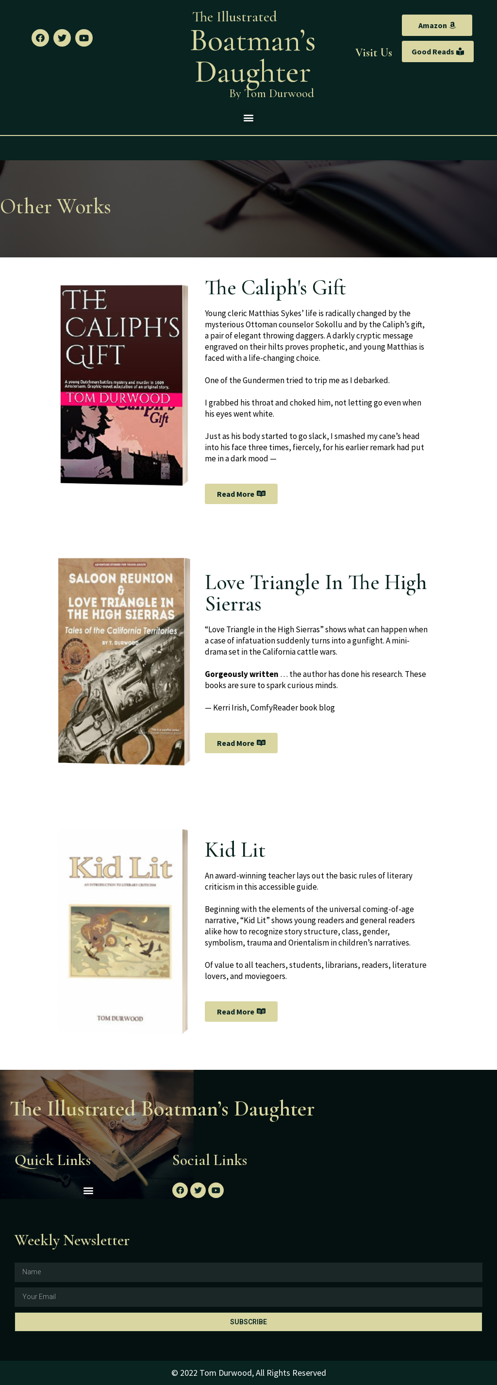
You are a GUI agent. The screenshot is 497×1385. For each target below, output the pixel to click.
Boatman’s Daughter (253, 56)
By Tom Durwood (271, 93)
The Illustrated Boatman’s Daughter (162, 1108)
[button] (437, 25)
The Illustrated (234, 17)
